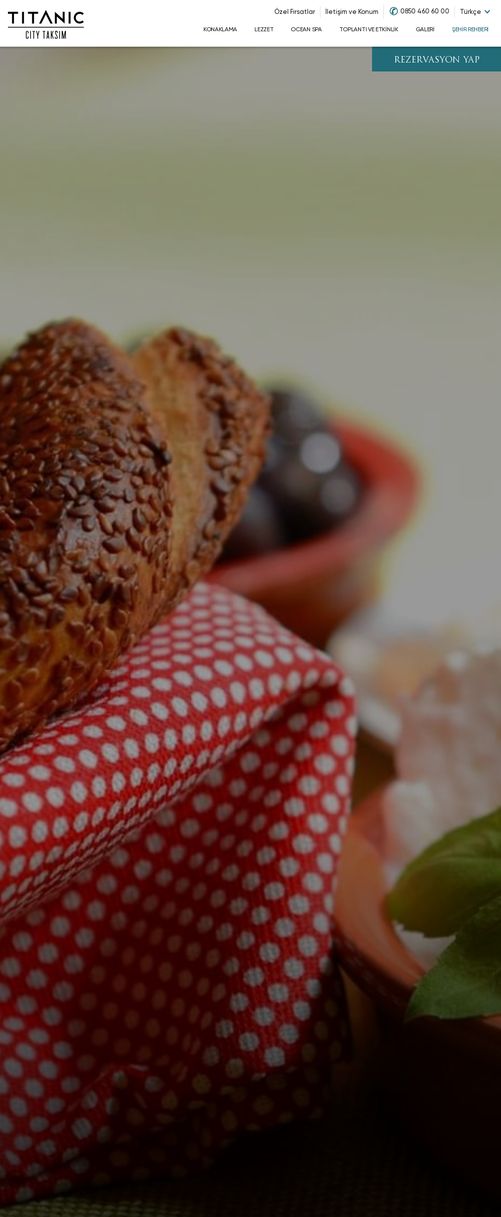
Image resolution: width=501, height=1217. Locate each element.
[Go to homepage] (45, 23)
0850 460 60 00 (424, 11)
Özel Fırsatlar (294, 11)
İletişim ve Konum (351, 11)
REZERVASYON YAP (437, 60)
